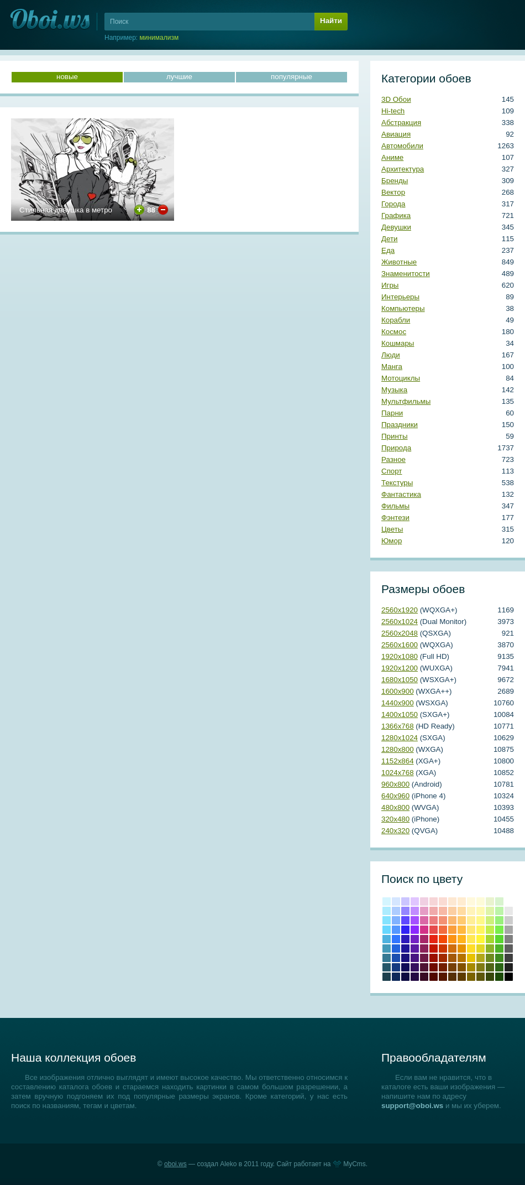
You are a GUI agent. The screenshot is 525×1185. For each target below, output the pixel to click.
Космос (393, 332)
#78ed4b (499, 930)
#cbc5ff (405, 901)
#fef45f (480, 930)
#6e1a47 (424, 958)
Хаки (480, 977)
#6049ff (405, 920)
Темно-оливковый (490, 967)
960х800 (395, 784)
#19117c (405, 958)
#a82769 (424, 939)
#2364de (396, 948)
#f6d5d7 (433, 901)
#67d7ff (386, 930)
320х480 (395, 819)
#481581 (415, 958)
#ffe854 (471, 939)
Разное (393, 459)
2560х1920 (399, 610)
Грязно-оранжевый (452, 977)
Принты (394, 436)
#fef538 (480, 939)
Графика (396, 215)
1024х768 (397, 772)
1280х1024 (399, 738)
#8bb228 (490, 948)
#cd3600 (443, 948)
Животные (399, 262)
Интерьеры (400, 297)
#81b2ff (396, 920)
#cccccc (509, 920)
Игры (389, 285)
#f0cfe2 (424, 901)
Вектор (393, 192)
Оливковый (480, 967)
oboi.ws (175, 1164)
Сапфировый (405, 977)
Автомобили (402, 146)
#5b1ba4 (415, 948)
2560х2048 (399, 633)
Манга (391, 366)
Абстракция (401, 122)
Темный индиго (415, 977)
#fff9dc (471, 901)
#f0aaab (433, 911)
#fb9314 (452, 939)
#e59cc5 (424, 911)
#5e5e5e (509, 948)
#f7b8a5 (443, 911)
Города (393, 204)
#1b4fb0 (396, 958)
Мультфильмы (406, 401)
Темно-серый (509, 967)
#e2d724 (480, 948)
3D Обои (396, 99)
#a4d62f (490, 939)
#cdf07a (490, 920)
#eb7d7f (433, 920)
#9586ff (405, 911)
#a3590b (452, 958)
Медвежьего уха (462, 967)
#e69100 (462, 948)
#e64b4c (433, 930)
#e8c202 (471, 958)
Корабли (395, 320)
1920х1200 (399, 668)
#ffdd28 (471, 948)
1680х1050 (399, 679)
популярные (291, 76)
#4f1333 (424, 967)
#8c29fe (415, 930)
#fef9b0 (480, 911)
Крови (433, 948)
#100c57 (405, 967)
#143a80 (396, 967)
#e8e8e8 (509, 911)
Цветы (392, 529)
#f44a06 (443, 939)
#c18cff (415, 911)
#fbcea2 (452, 911)
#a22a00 (443, 958)
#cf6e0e (452, 948)
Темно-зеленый (499, 977)
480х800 (395, 807)
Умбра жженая (443, 967)
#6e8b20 (490, 958)
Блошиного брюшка (443, 977)
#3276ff (396, 939)
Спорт (391, 471)
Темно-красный (433, 977)
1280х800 (397, 749)
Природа (396, 448)
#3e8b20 (499, 958)
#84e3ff (386, 920)
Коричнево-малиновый (433, 967)
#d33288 (424, 930)
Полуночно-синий (396, 977)
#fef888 (480, 920)
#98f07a (499, 920)
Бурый (424, 977)
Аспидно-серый (386, 977)
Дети (389, 239)
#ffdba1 (462, 911)
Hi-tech (393, 111)
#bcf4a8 (499, 911)
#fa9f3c (452, 930)
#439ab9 (386, 948)
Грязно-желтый (471, 977)
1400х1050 (399, 714)
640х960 (395, 796)
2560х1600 (399, 645)
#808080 (509, 939)
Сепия (462, 977)
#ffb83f (462, 930)
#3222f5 (405, 930)
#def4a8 (490, 911)
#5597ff (396, 930)
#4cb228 (499, 948)
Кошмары (397, 343)
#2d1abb (405, 939)
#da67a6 (424, 920)
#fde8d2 (452, 901)
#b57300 (462, 958)
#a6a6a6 (509, 930)
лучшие (179, 76)
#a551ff (415, 920)
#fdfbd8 (480, 901)
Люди (390, 355)
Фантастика (401, 494)
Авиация (396, 134)
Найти (331, 21)
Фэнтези (395, 517)
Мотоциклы (400, 378)
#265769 (386, 967)
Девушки (396, 227)
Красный (433, 939)
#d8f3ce (499, 901)
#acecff (386, 911)
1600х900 (397, 691)
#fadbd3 (443, 901)
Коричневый (452, 967)
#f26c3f (443, 930)
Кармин (433, 958)
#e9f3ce (490, 901)
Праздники (399, 424)
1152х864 (397, 761)
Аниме (392, 157)
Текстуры (397, 483)
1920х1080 (399, 656)
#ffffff (509, 901)
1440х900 (397, 703)
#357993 (386, 958)
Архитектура (402, 169)
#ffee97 (471, 920)
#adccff (396, 911)
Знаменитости (405, 273)
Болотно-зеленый (490, 977)
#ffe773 (471, 930)
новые (67, 76)
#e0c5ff (415, 901)
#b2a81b (480, 958)
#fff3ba (471, 911)
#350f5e (415, 967)
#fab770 (452, 920)
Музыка (394, 390)
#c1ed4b (490, 930)
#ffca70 (462, 920)
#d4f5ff (386, 901)
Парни (392, 413)
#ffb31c (462, 939)
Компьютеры (403, 308)
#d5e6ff (396, 901)
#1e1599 (405, 948)
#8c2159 (424, 948)
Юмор (391, 541)
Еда (388, 250)
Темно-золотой (471, 967)
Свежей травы (499, 967)
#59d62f (499, 939)
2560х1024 (399, 621)
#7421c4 (415, 939)
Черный (509, 977)
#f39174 (443, 920)
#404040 (509, 958)
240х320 (395, 831)
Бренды (394, 180)
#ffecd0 (462, 901)
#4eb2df (386, 939)
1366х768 (397, 726)
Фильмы (395, 506)
